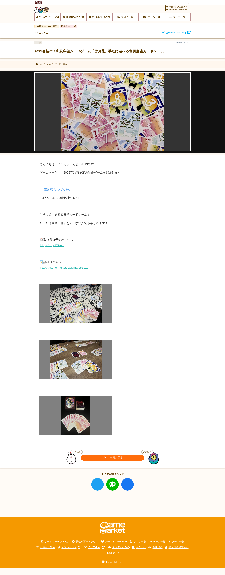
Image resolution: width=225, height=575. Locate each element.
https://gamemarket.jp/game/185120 (64, 274)
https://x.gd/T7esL (52, 252)
